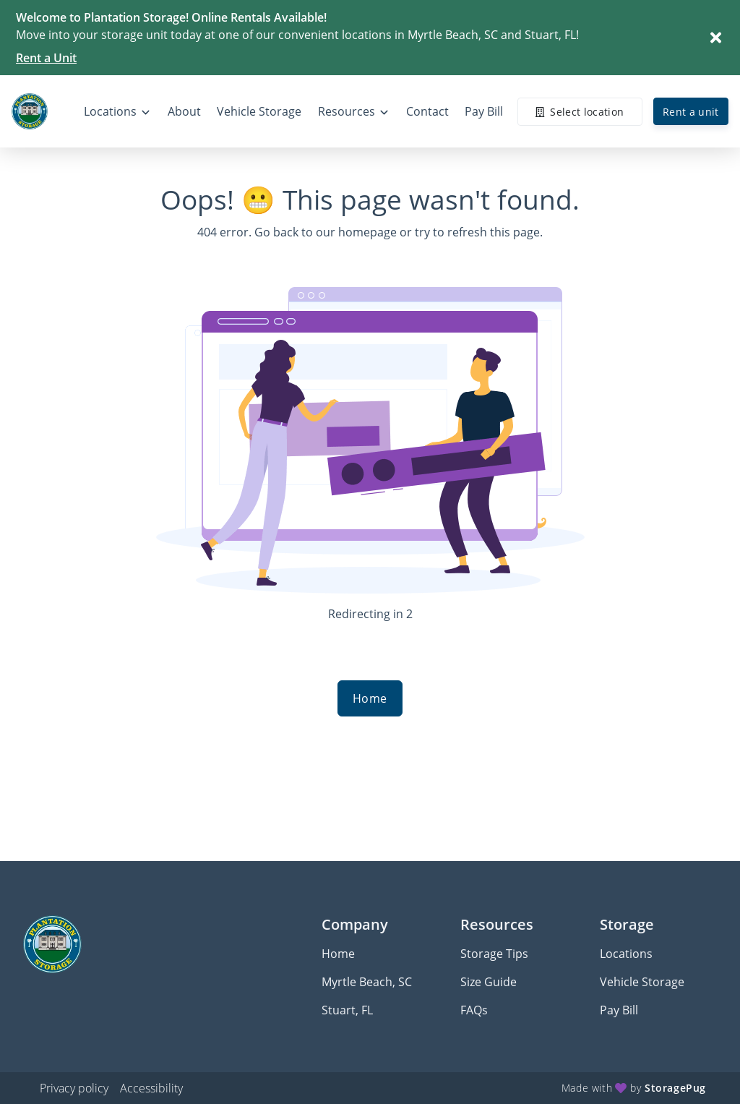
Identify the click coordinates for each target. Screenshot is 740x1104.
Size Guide (488, 982)
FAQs (474, 1010)
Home (370, 698)
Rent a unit (691, 112)
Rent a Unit (46, 58)
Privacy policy (74, 1088)
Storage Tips (494, 954)
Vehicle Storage (642, 982)
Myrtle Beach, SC (367, 982)
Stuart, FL (347, 1010)
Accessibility (151, 1088)
